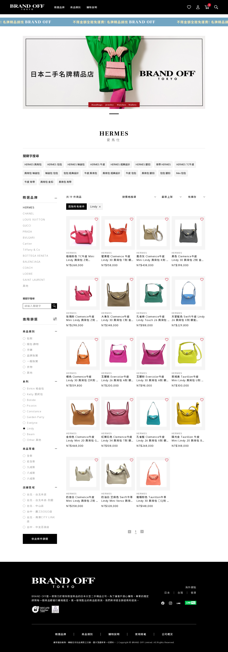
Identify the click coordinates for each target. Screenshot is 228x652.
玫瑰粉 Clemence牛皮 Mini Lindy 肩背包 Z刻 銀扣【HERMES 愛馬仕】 (82, 318)
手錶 (29, 349)
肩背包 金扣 (47, 181)
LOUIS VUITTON (34, 219)
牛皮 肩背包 (90, 173)
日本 (167, 592)
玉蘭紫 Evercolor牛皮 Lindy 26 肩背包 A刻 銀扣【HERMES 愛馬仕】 (117, 378)
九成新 (31, 467)
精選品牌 (59, 7)
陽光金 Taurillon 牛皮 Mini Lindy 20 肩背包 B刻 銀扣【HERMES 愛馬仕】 (188, 438)
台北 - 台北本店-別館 (40, 500)
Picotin (32, 405)
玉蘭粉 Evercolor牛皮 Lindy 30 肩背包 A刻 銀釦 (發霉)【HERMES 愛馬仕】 (153, 378)
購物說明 (92, 7)
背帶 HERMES (163, 164)
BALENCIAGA (32, 261)
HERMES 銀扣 (143, 164)
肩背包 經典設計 (111, 173)
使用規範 (140, 634)
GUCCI (27, 225)
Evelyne (32, 422)
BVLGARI (29, 237)
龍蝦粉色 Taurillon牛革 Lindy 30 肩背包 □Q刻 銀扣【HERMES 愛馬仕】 (153, 499)
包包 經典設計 (71, 173)
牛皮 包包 (131, 173)
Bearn (31, 434)
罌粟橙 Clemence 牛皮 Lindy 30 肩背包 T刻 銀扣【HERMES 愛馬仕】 (117, 258)
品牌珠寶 (32, 355)
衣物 (29, 367)
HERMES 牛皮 (97, 164)
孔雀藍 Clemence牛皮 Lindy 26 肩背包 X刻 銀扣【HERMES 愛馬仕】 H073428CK (152, 438)
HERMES (29, 207)
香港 (193, 592)
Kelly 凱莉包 (35, 394)
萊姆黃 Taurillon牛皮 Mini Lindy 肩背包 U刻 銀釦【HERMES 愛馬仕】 (188, 378)
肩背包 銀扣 (148, 173)
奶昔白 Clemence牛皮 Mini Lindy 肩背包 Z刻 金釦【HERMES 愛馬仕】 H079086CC (82, 499)
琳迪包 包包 (51, 173)
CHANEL (28, 213)
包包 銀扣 (165, 173)
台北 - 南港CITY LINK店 (41, 519)
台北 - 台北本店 (37, 494)
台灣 (180, 592)
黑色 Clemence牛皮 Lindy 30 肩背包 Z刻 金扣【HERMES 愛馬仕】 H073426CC (188, 258)
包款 (29, 338)
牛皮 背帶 (30, 181)
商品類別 (75, 7)
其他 (25, 285)
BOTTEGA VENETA (35, 255)
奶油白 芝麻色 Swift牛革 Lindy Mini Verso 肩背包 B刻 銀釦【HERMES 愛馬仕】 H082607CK (117, 499)
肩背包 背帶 (65, 181)
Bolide (31, 400)
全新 (29, 455)
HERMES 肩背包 (33, 164)
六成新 (31, 478)
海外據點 (190, 587)
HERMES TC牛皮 (185, 164)
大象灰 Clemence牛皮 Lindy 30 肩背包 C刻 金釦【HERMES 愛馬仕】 (117, 318)
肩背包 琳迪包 (32, 173)
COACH (28, 267)
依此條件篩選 (40, 538)
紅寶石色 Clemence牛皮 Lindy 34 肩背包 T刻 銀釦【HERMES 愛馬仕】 (117, 438)
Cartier (27, 243)
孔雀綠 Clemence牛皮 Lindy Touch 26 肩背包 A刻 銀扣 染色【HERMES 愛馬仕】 (152, 318)
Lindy (30, 428)
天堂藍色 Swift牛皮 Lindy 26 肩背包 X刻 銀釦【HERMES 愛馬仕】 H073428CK (188, 318)
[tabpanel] (114, 72)
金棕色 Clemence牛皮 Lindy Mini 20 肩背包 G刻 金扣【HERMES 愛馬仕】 (83, 438)
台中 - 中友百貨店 (38, 527)
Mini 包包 (181, 173)
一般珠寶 (32, 361)
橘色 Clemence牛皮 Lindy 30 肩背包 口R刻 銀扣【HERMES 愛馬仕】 (82, 378)
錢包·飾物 (33, 344)
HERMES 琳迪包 (76, 164)
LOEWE (28, 273)
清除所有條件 (76, 206)
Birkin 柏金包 (35, 388)
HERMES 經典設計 (120, 164)
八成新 (31, 472)
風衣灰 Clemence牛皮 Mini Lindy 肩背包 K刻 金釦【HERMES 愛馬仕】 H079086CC (152, 258)
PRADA (27, 231)
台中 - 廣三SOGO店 (39, 511)
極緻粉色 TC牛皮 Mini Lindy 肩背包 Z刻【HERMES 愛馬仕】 (80, 258)
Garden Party (35, 417)
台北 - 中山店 (35, 505)
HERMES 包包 (54, 164)
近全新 (31, 461)
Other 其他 (34, 439)
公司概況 (167, 634)
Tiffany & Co (31, 249)
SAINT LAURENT (34, 279)
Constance (34, 411)
